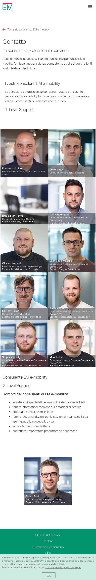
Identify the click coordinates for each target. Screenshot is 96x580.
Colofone (48, 541)
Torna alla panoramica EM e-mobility (28, 29)
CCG (48, 553)
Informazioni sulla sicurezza (48, 547)
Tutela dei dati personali (48, 535)
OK (49, 575)
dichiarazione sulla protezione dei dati (63, 567)
